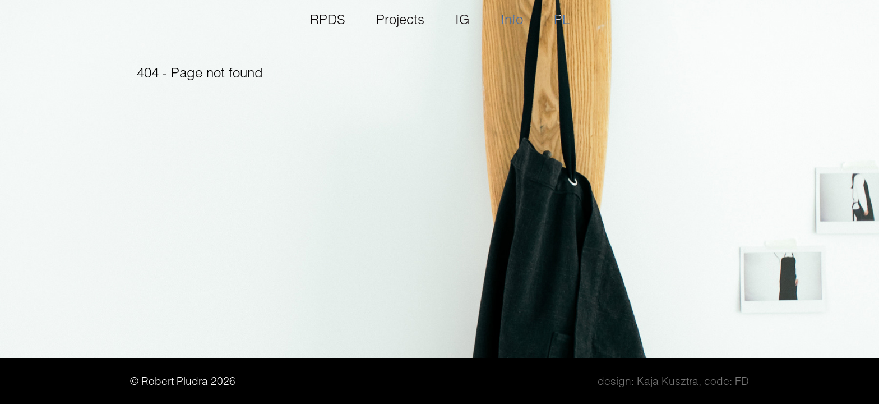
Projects (400, 19)
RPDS (327, 19)
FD (742, 381)
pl (562, 19)
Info (512, 19)
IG (462, 19)
